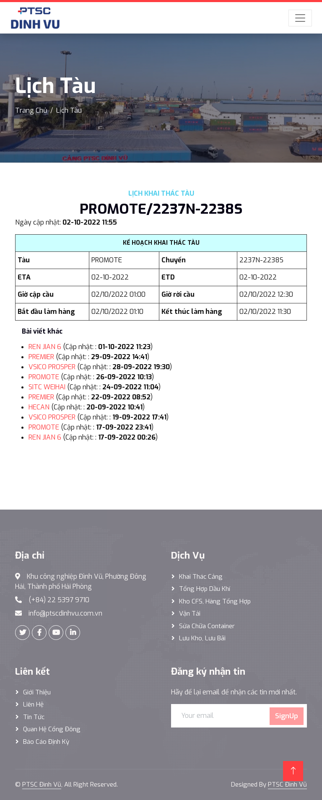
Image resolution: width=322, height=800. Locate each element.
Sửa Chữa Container (207, 626)
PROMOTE (44, 377)
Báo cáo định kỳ (46, 742)
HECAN (39, 407)
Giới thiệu (37, 692)
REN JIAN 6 (45, 346)
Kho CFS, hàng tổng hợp (215, 601)
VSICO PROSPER (52, 366)
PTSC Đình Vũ (41, 784)
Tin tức (33, 717)
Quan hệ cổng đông (51, 729)
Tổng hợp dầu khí (204, 589)
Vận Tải (189, 613)
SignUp (286, 716)
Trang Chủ (31, 110)
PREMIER (41, 356)
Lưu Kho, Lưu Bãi (202, 638)
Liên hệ (33, 704)
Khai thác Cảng (201, 576)
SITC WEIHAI (47, 387)
